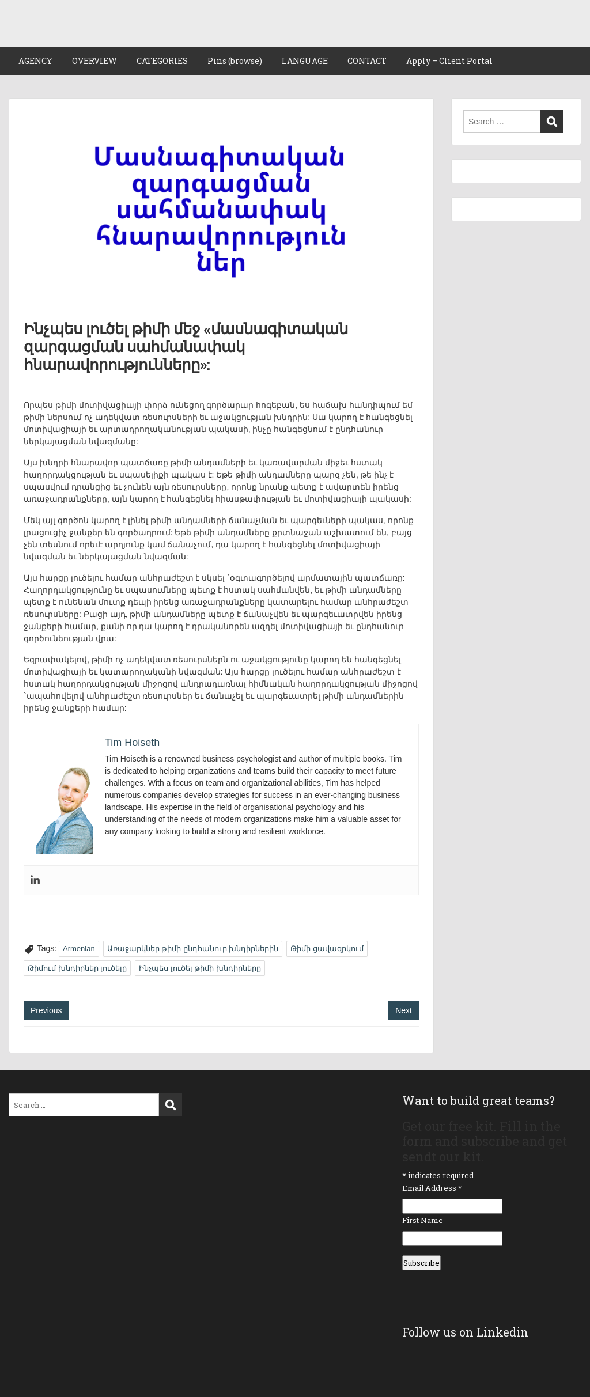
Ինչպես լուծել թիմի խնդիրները (200, 968)
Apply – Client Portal (449, 60)
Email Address (432, 1188)
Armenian (79, 948)
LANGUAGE (305, 60)
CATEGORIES (162, 60)
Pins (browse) (234, 60)
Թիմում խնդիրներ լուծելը (77, 968)
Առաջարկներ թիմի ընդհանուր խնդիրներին (193, 948)
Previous (46, 1010)
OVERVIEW (94, 60)
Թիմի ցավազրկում (327, 948)
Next (403, 1010)
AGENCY (35, 60)
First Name (422, 1220)
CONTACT (367, 60)
